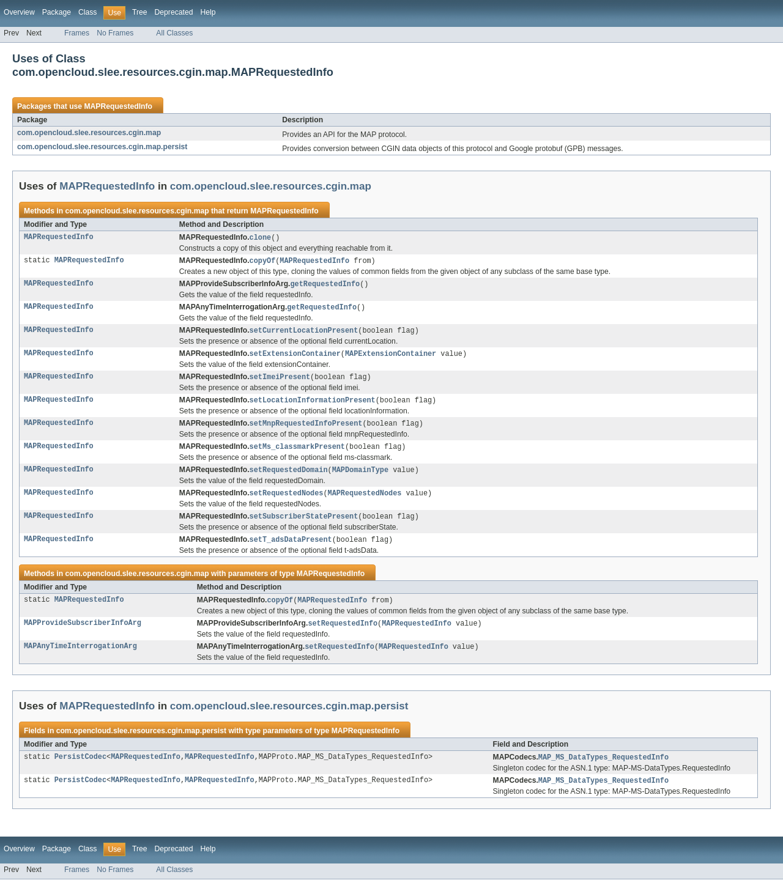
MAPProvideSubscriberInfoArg (82, 633)
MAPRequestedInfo (118, 106)
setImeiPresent (280, 381)
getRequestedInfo (325, 285)
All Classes (174, 33)
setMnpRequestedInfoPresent (306, 429)
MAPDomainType (360, 476)
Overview (19, 12)
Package (56, 12)
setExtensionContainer (295, 357)
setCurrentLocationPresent (304, 333)
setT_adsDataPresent (291, 548)
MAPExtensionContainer (390, 357)
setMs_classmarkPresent (297, 452)
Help (207, 12)
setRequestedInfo (342, 633)
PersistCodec (80, 768)
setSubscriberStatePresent (304, 524)
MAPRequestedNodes (364, 500)
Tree (139, 12)
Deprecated (174, 12)
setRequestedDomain (289, 476)
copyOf (263, 262)
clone (261, 238)
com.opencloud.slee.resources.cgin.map (89, 132)
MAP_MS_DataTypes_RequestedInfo (603, 768)
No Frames (115, 33)
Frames (76, 33)
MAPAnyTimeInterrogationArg (80, 657)
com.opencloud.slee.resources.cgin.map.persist (102, 146)
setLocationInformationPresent (313, 405)
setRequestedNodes (287, 500)
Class (87, 12)
